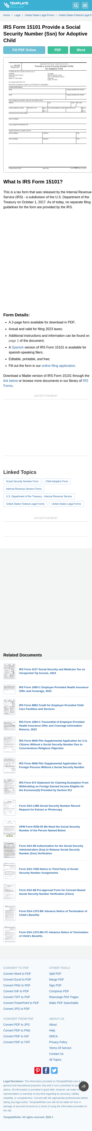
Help (52, 1030)
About (53, 1024)
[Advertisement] (46, 261)
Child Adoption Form (57, 481)
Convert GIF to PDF (16, 991)
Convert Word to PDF (17, 973)
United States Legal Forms (66, 503)
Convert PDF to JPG (16, 1024)
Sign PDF (55, 985)
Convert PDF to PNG (16, 1030)
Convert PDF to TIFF (16, 1042)
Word (81, 50)
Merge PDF (56, 979)
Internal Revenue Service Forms (24, 488)
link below (10, 380)
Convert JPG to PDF (16, 1008)
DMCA (53, 1036)
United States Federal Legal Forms (25, 503)
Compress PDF (59, 991)
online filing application (58, 365)
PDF (57, 50)
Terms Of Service (60, 1048)
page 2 (14, 340)
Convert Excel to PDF (17, 979)
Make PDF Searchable (63, 1003)
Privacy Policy (58, 1042)
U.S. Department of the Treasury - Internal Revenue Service (39, 496)
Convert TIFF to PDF (16, 997)
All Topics (55, 1059)
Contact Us (56, 1053)
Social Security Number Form (22, 481)
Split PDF (55, 973)
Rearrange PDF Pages (64, 997)
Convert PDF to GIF (16, 1036)
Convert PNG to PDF (16, 985)
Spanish (18, 347)
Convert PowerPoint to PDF (21, 1003)
